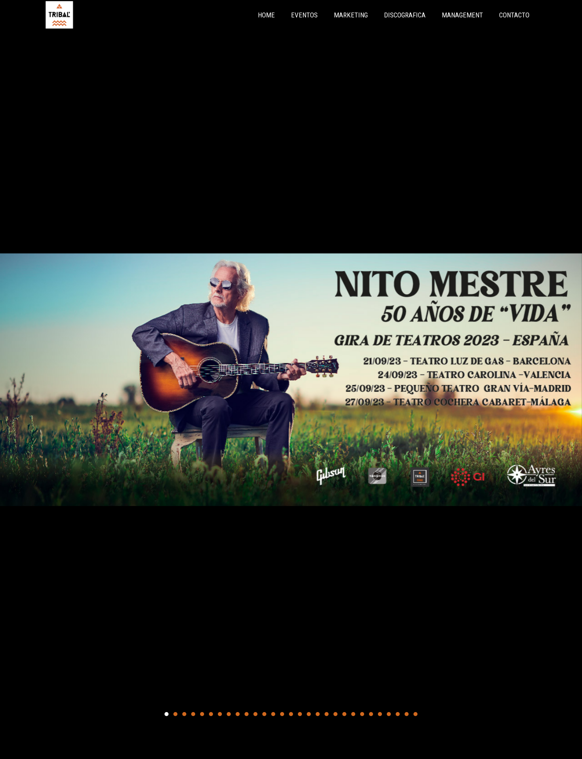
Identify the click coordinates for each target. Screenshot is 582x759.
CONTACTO (514, 15)
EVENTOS (304, 15)
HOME (266, 15)
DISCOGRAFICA (405, 15)
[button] (166, 714)
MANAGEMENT (462, 15)
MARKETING (351, 15)
